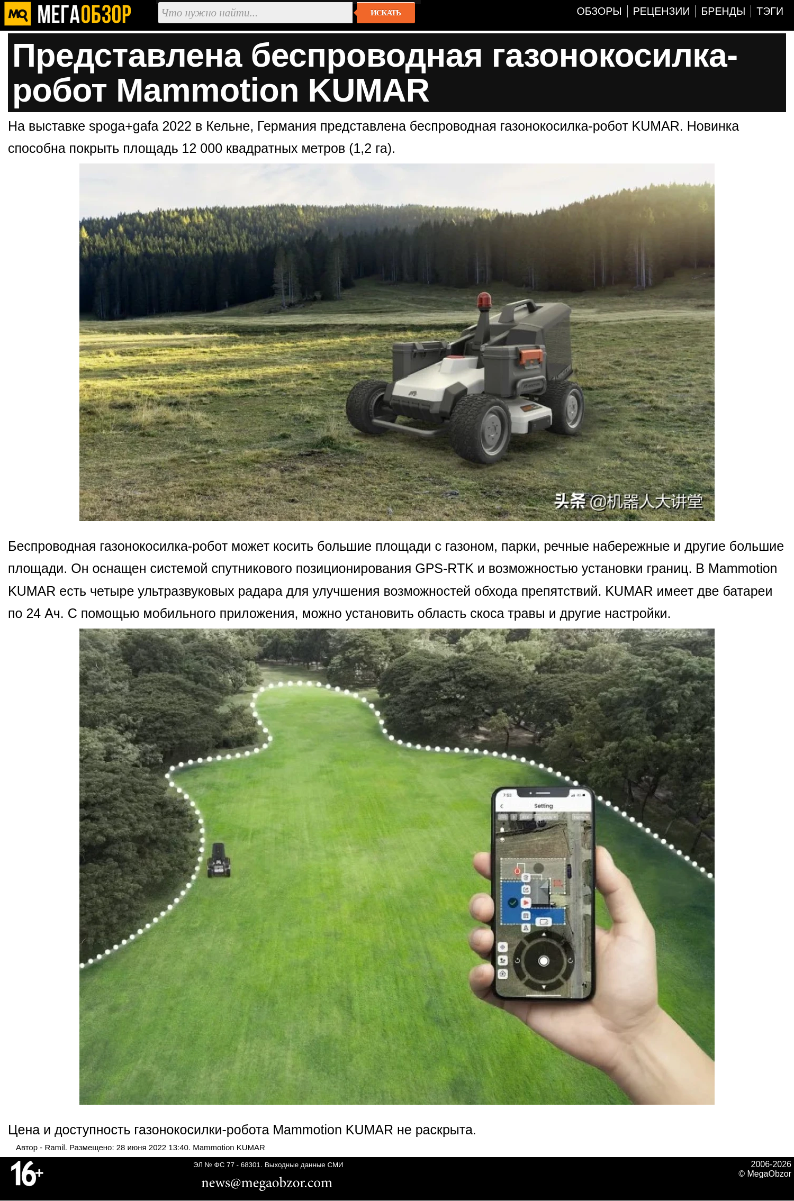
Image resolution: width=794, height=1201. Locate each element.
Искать (386, 12)
